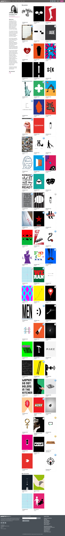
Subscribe (38, 518)
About (24, 1)
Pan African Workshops (47, 528)
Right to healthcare (46, 524)
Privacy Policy (38, 534)
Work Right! (45, 519)
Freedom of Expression (47, 523)
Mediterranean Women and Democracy (49, 527)
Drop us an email (26, 520)
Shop (21, 1)
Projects (13, 1)
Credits (42, 534)
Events (19, 1)
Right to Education (46, 522)
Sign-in (58, 1)
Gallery (16, 1)
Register (62, 1)
